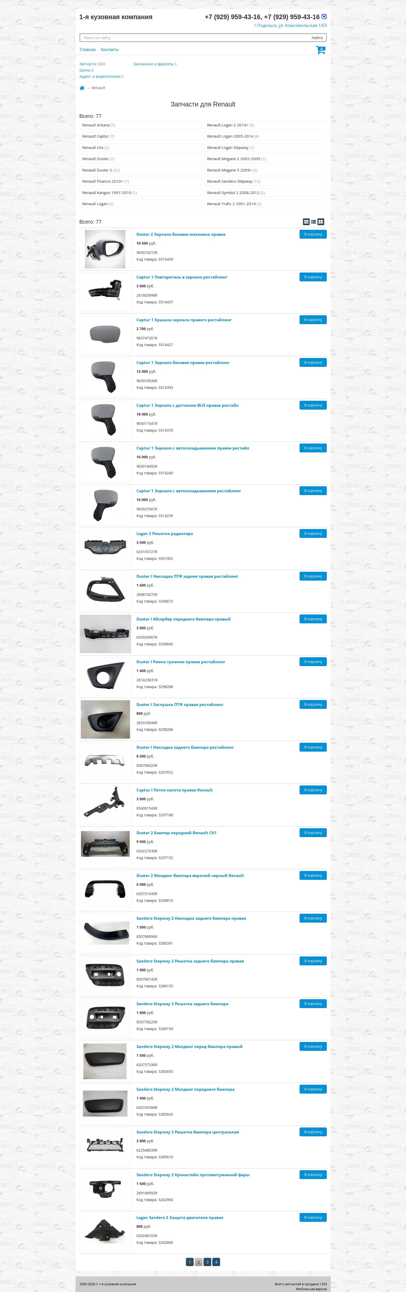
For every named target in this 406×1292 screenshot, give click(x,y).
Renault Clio (95, 147)
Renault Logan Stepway (230, 147)
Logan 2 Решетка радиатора (164, 533)
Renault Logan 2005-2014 (233, 136)
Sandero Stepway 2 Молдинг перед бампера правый (189, 1046)
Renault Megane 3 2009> (232, 170)
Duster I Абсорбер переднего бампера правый (183, 619)
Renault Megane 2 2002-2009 (236, 158)
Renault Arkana (98, 124)
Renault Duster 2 (101, 170)
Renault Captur (98, 136)
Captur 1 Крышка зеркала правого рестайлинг (184, 319)
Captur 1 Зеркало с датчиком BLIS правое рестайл (187, 405)
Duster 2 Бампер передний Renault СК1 (176, 832)
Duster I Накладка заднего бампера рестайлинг (185, 747)
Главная (88, 49)
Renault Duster (98, 158)
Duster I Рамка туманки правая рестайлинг (180, 661)
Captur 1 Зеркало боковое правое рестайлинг (183, 362)
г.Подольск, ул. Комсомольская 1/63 (290, 25)
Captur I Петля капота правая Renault (174, 790)
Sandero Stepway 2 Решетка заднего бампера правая (190, 960)
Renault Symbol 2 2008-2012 (236, 192)
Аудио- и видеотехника (100, 76)
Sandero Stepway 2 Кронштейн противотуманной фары (193, 1174)
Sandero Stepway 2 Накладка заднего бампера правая (191, 918)
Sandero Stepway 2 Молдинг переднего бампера (185, 1089)
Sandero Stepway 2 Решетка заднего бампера (182, 1003)
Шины (85, 70)
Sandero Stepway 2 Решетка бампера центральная (187, 1131)
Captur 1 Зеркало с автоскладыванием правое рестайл (192, 448)
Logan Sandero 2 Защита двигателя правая (179, 1217)
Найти (317, 37)
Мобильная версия (311, 1289)
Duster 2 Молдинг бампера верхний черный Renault (190, 875)
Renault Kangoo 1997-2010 (109, 192)
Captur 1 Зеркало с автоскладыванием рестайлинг (188, 490)
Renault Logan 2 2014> (230, 124)
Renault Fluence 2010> (105, 181)
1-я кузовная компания (117, 1284)
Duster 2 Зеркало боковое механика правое (181, 234)
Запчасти (87, 63)
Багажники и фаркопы (154, 63)
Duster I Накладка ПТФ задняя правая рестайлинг (187, 576)
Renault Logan (97, 203)
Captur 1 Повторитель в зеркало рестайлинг (181, 277)
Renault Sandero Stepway (233, 181)
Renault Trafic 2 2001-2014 (234, 203)
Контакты (110, 49)
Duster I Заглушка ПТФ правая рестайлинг (179, 704)
